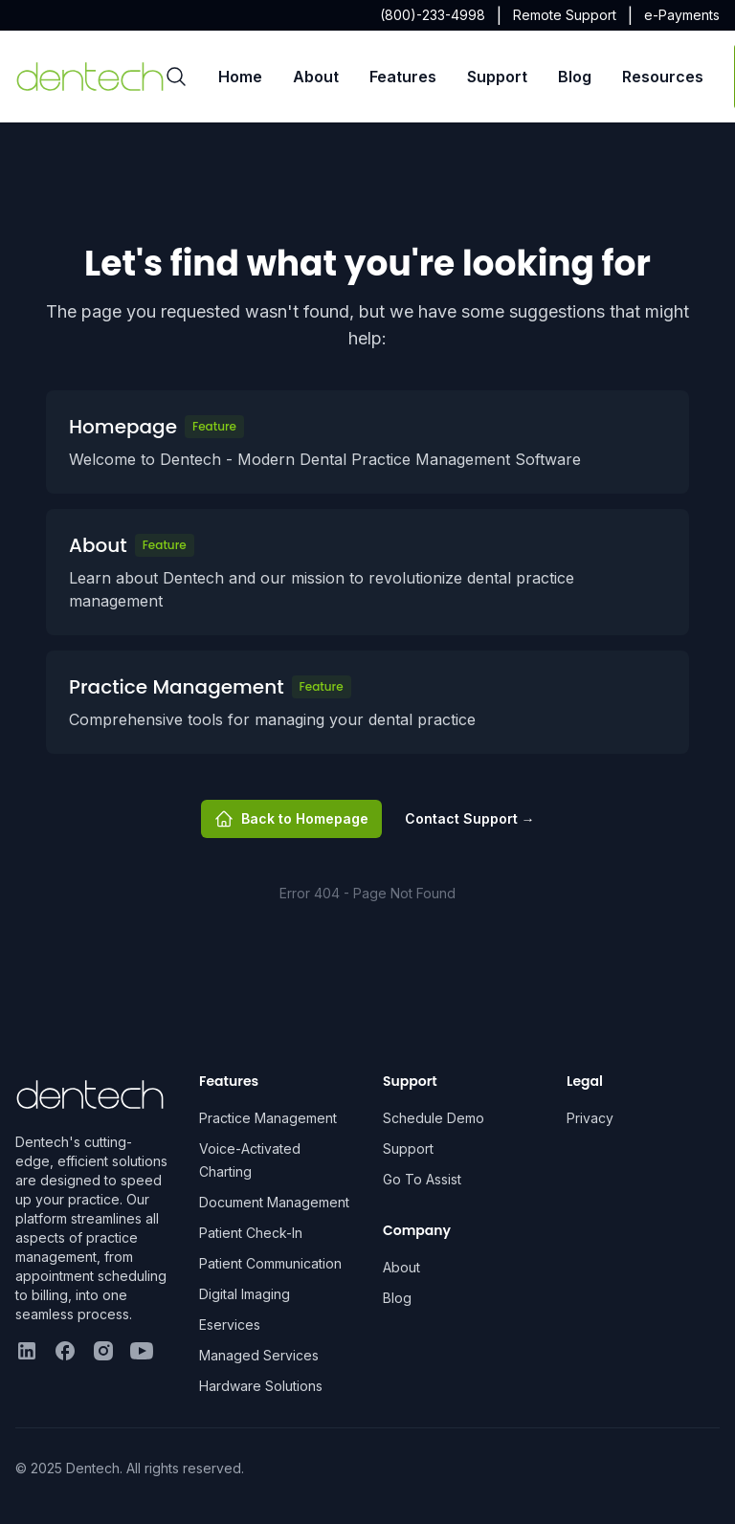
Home (240, 76)
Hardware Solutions (261, 1386)
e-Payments (682, 15)
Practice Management (268, 1118)
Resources (662, 76)
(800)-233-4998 (432, 15)
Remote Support (564, 15)
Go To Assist (422, 1179)
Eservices (229, 1324)
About (316, 76)
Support (497, 76)
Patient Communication (270, 1263)
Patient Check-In (250, 1233)
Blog (574, 76)
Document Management (274, 1202)
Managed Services (259, 1355)
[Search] (176, 76)
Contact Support (470, 818)
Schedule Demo (433, 1118)
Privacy (590, 1118)
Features (402, 76)
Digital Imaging (244, 1294)
